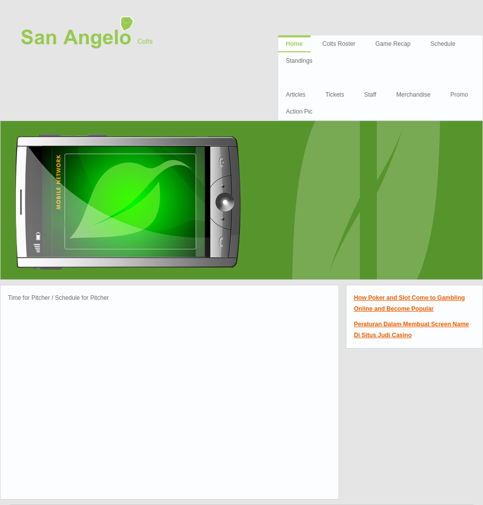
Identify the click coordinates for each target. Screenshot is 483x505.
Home (294, 43)
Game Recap (393, 43)
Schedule (443, 43)
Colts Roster (338, 43)
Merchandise (413, 94)
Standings (299, 60)
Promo (459, 94)
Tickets (334, 94)
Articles (296, 94)
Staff (370, 94)
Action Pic (299, 111)
